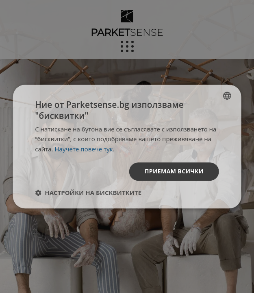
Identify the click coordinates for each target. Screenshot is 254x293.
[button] (88, 192)
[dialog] (127, 146)
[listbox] (227, 96)
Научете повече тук (84, 149)
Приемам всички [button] (174, 171)
